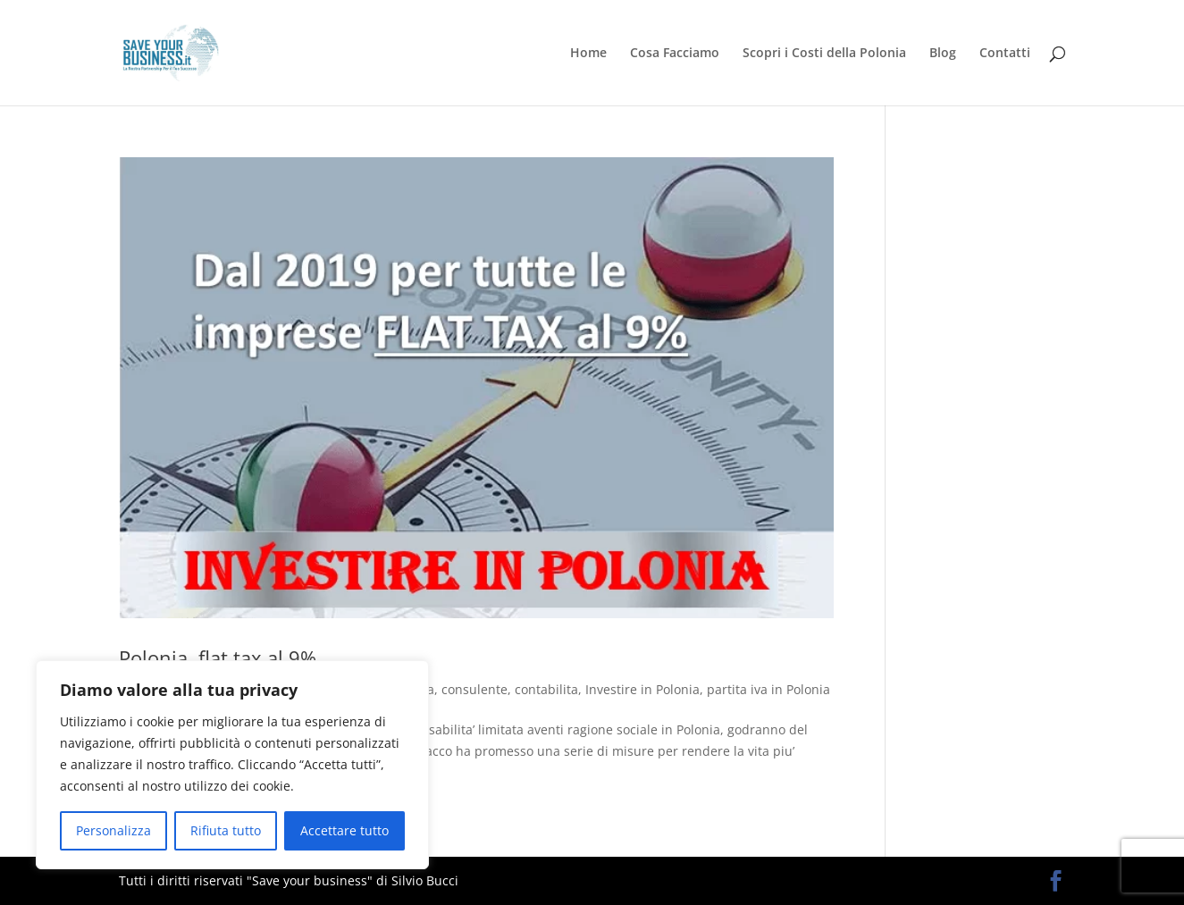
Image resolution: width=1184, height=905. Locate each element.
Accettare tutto (344, 830)
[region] (232, 764)
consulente (474, 689)
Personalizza (113, 830)
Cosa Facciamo (674, 53)
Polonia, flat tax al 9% (217, 657)
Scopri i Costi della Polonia (824, 53)
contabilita (546, 689)
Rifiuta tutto (225, 830)
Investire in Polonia (642, 689)
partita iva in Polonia (768, 689)
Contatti (1004, 53)
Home (588, 53)
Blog (942, 53)
